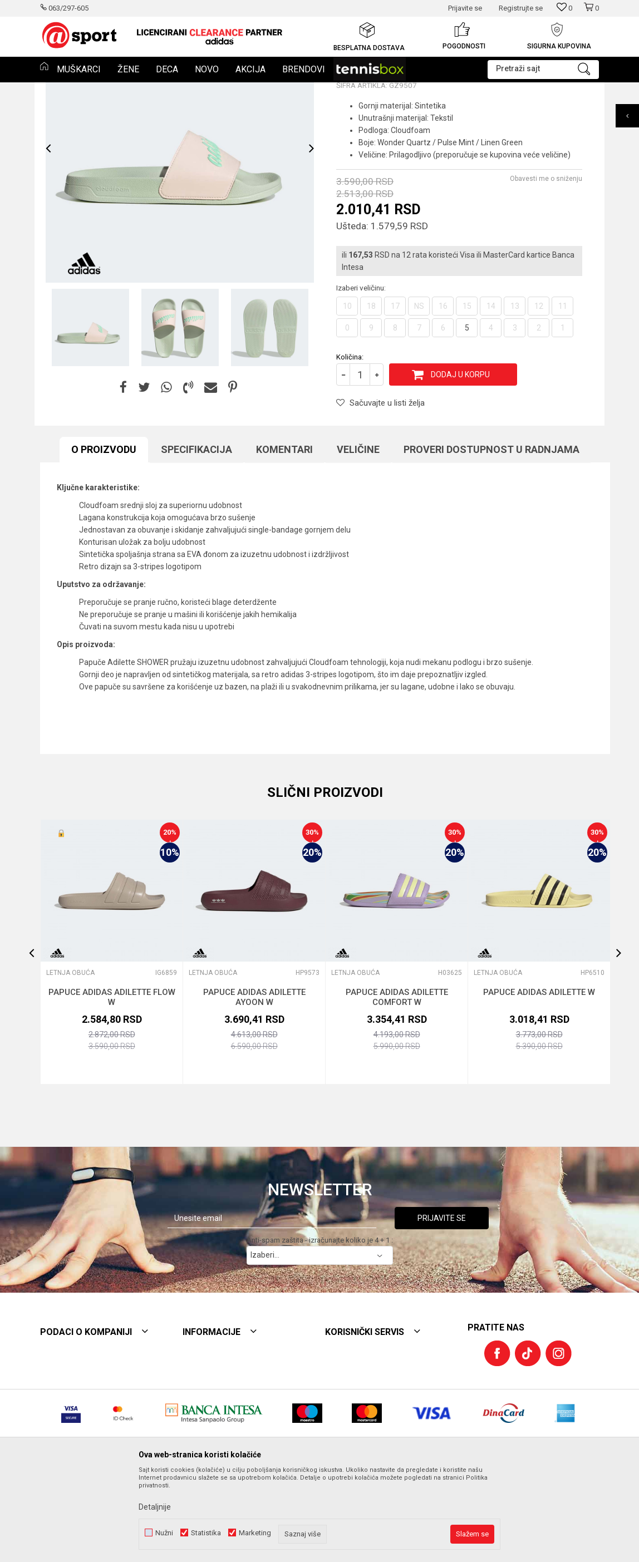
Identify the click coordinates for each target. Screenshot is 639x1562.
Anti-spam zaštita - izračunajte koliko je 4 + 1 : (320, 1322)
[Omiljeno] (564, 8)
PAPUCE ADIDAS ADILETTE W (539, 1075)
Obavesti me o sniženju (546, 261)
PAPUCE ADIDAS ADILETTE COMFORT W (397, 1080)
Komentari (284, 532)
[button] (543, 69)
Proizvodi (86, 89)
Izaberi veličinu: (361, 370)
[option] (209, 36)
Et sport (51, 89)
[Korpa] (591, 12)
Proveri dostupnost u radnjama (491, 532)
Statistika (206, 1533)
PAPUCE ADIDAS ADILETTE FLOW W (111, 1080)
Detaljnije (155, 1506)
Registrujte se (521, 8)
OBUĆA (120, 89)
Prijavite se (441, 1300)
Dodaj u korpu (460, 456)
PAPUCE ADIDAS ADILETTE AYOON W (254, 1080)
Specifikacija (196, 532)
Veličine (358, 532)
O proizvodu (103, 532)
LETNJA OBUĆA (164, 89)
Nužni (164, 1533)
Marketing (255, 1533)
